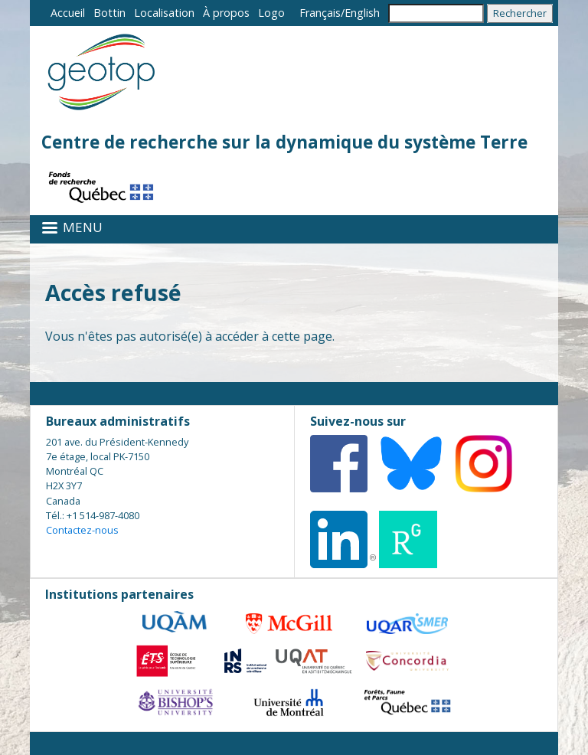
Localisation (164, 12)
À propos (226, 12)
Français (320, 12)
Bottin (109, 12)
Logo (271, 12)
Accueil (68, 12)
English (362, 12)
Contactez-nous (82, 530)
